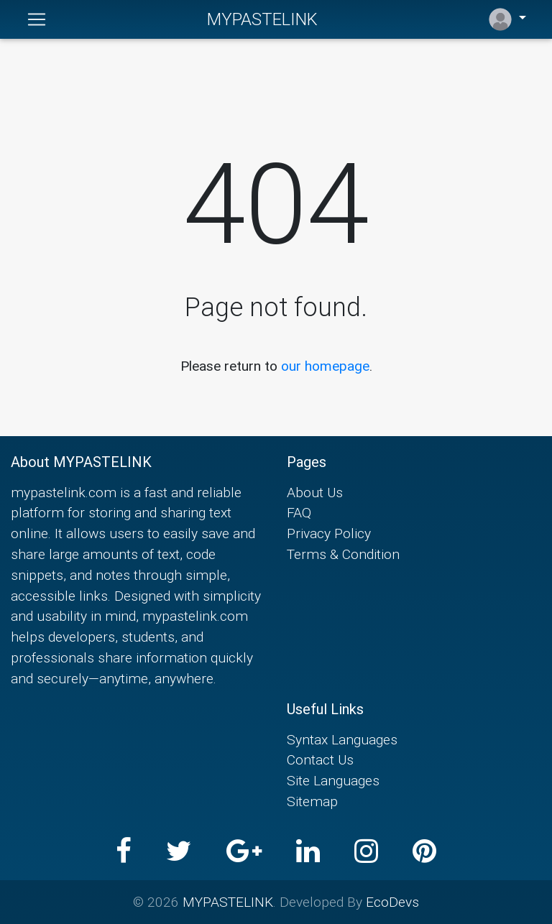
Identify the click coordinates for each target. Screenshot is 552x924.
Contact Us (320, 759)
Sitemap (312, 801)
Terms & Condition (343, 554)
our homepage (325, 365)
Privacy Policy (329, 533)
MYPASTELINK (262, 19)
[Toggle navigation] (36, 19)
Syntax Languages (342, 739)
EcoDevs (392, 901)
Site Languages (333, 780)
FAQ (299, 512)
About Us (315, 492)
